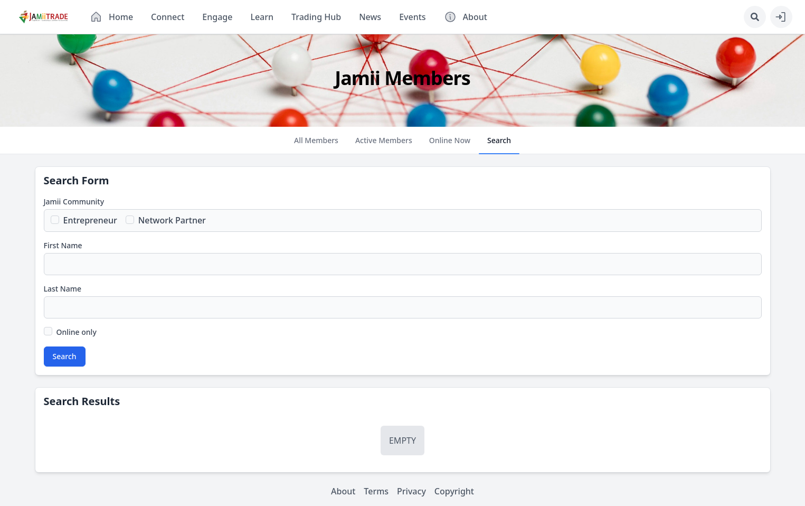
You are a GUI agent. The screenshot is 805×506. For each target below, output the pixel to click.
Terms (376, 491)
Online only (76, 332)
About (343, 491)
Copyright (454, 491)
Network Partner (172, 220)
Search (65, 356)
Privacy (411, 491)
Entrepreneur (90, 220)
